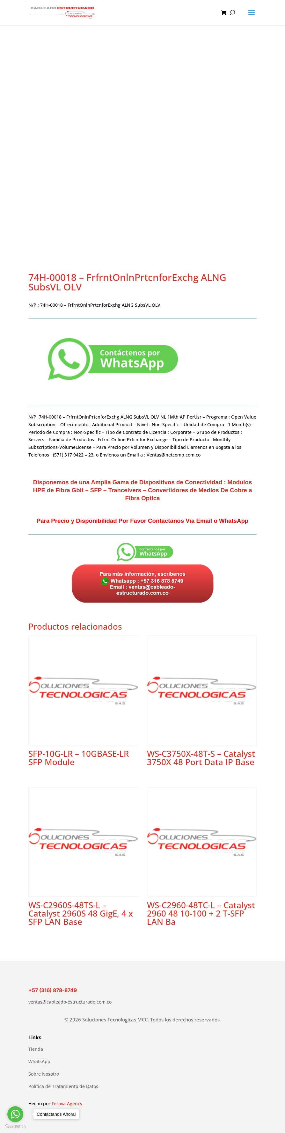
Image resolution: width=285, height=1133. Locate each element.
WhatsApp (39, 1061)
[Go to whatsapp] (15, 1114)
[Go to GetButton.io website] (15, 1126)
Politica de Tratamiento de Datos (63, 1086)
